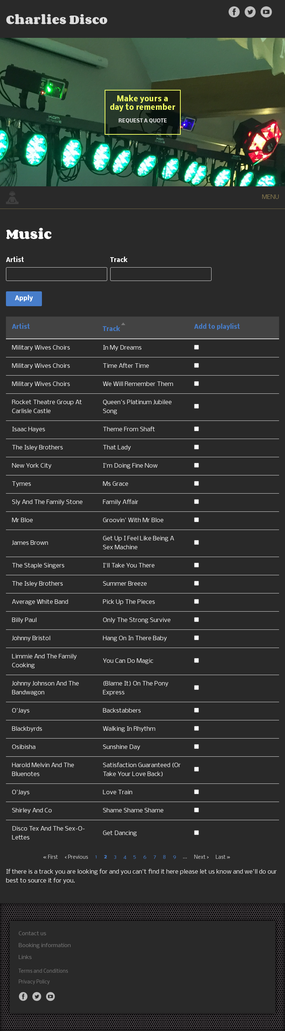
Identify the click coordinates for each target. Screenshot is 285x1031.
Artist (15, 260)
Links (25, 957)
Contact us (32, 934)
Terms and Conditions (43, 971)
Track (119, 260)
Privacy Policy (34, 982)
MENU (270, 197)
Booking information (45, 946)
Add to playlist (217, 327)
